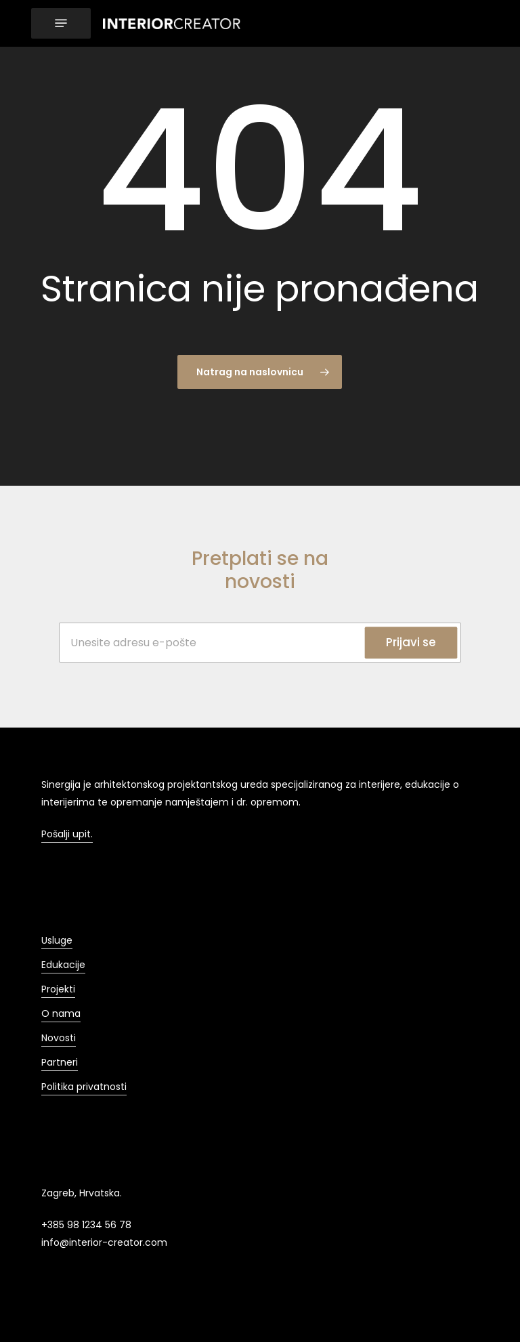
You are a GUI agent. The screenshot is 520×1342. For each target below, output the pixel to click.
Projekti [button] (58, 989)
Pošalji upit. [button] (67, 834)
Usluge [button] (56, 940)
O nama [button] (61, 1013)
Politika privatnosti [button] (84, 1086)
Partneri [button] (59, 1062)
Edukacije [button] (63, 964)
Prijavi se (411, 642)
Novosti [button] (58, 1038)
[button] (60, 23)
